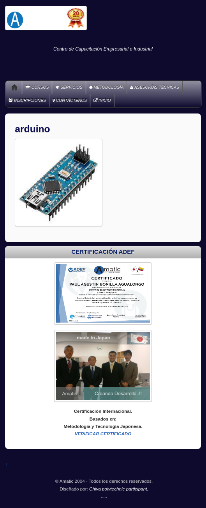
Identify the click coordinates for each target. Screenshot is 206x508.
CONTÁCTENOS (70, 100)
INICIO (102, 100)
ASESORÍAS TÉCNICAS (154, 87)
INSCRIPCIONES (27, 100)
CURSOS (37, 87)
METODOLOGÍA (106, 87)
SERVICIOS (68, 87)
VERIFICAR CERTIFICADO (103, 433)
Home (11, 87)
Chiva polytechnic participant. (118, 488)
